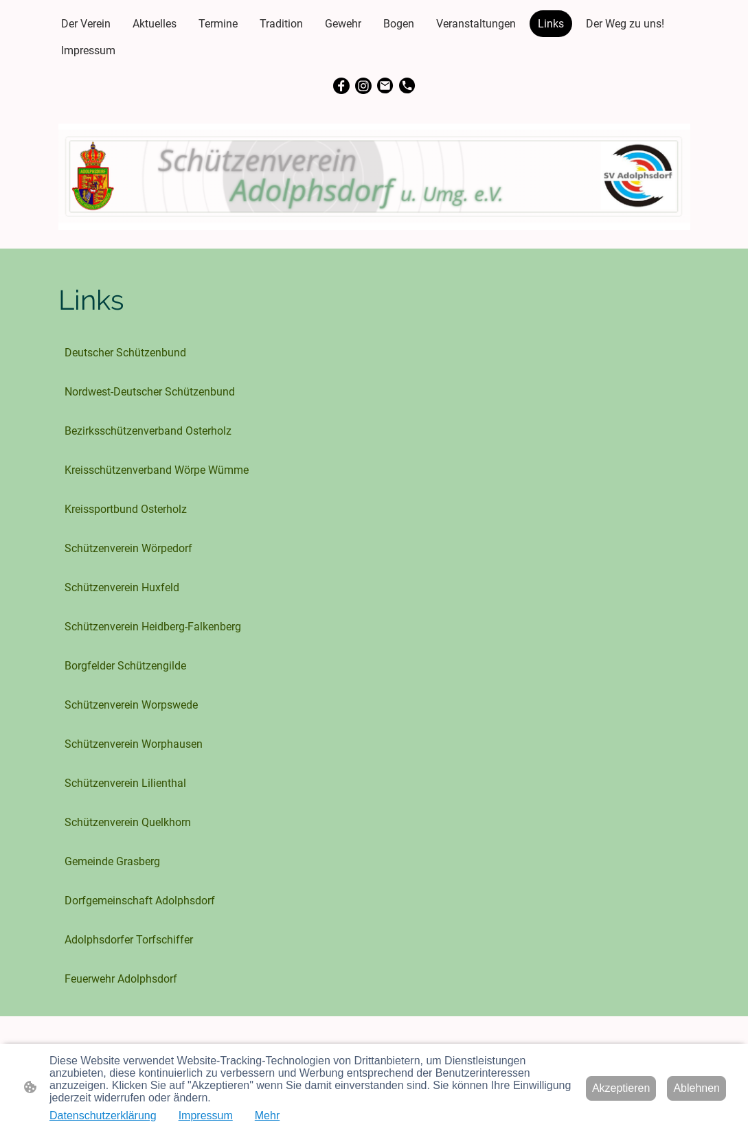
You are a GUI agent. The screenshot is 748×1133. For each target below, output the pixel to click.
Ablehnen (696, 1088)
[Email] (385, 86)
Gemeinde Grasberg (112, 861)
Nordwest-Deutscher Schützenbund (150, 391)
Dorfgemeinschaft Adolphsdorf (140, 900)
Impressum (206, 1115)
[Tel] (407, 86)
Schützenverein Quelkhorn (128, 822)
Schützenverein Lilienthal (125, 783)
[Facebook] (341, 86)
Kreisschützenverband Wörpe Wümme (157, 470)
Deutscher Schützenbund (125, 352)
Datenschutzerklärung (103, 1115)
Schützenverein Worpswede (131, 704)
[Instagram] (363, 86)
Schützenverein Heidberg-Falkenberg (153, 626)
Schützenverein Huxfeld (122, 587)
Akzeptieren (621, 1088)
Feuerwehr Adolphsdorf (121, 978)
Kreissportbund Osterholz (126, 509)
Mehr (267, 1115)
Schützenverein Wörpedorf (128, 548)
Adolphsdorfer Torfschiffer (129, 939)
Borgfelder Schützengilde (125, 665)
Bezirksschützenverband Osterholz (148, 430)
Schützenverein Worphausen (134, 744)
